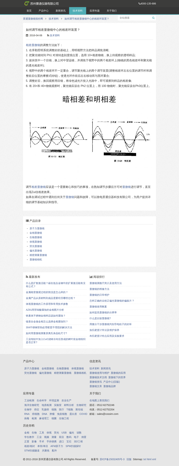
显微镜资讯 (96, 381)
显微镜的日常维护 (99, 294)
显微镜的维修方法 (99, 289)
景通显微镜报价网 (40, 3)
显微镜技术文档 (98, 377)
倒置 (83, 437)
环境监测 (54, 400)
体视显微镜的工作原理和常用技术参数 (47, 303)
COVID (83, 414)
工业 (39, 437)
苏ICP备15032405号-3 (112, 459)
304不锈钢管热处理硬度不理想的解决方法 (49, 327)
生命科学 (42, 400)
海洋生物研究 (31, 405)
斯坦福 (79, 409)
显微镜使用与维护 (99, 372)
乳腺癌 (45, 409)
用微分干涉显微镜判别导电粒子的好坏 (111, 324)
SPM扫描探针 (73, 446)
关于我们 (112, 10)
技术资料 (78, 10)
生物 (34, 432)
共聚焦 (45, 450)
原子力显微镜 (37, 228)
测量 (54, 437)
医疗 (61, 409)
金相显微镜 (36, 232)
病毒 (26, 418)
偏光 (71, 432)
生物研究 (81, 405)
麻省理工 (44, 418)
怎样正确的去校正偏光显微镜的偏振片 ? (112, 300)
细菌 (54, 418)
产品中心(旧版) (111, 381)
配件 (54, 450)
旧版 (129, 459)
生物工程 (64, 418)
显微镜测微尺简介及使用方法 (106, 283)
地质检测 (47, 405)
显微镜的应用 (118, 372)
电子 (76, 437)
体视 (49, 432)
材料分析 (69, 405)
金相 (26, 432)
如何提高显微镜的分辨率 (103, 312)
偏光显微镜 (36, 250)
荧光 (56, 432)
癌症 (36, 409)
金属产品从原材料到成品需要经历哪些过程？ (50, 298)
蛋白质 (73, 414)
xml (154, 459)
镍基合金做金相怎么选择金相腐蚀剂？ (47, 321)
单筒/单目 (42, 446)
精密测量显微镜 (38, 255)
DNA (44, 414)
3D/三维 (78, 441)
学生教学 (29, 437)
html (149, 459)
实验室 (57, 405)
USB (64, 432)
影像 (34, 441)
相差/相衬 (29, 446)
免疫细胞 (62, 414)
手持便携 (52, 441)
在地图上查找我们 (99, 400)
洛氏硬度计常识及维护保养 (104, 330)
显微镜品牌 (109, 386)
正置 (26, 441)
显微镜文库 (96, 386)
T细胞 (69, 409)
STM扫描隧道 (32, 450)
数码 (68, 437)
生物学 (28, 409)
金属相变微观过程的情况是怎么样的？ (47, 292)
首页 (29, 10)
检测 (34, 418)
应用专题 (95, 10)
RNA (27, 414)
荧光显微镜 (36, 246)
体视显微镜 (36, 241)
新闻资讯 (61, 10)
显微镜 (126, 186)
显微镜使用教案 (98, 306)
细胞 (54, 409)
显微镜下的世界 (117, 377)
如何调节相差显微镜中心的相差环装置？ (87, 18)
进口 (61, 441)
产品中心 (44, 10)
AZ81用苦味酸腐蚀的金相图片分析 (45, 309)
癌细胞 (36, 414)
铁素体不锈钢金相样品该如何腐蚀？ (46, 315)
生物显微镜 (36, 237)
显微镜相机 (36, 259)
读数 (79, 432)
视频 (46, 437)
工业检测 (29, 400)
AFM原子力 (57, 446)
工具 (41, 432)
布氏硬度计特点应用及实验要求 (107, 335)
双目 (61, 437)
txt (144, 459)
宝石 (68, 441)
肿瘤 (52, 414)
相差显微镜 (33, 45)
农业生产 (66, 400)
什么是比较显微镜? (100, 318)
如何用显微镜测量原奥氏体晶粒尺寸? (46, 333)
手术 (41, 441)
